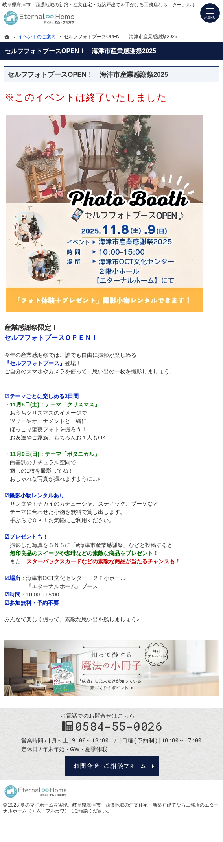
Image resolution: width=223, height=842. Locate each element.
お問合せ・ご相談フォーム (112, 766)
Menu (210, 13)
